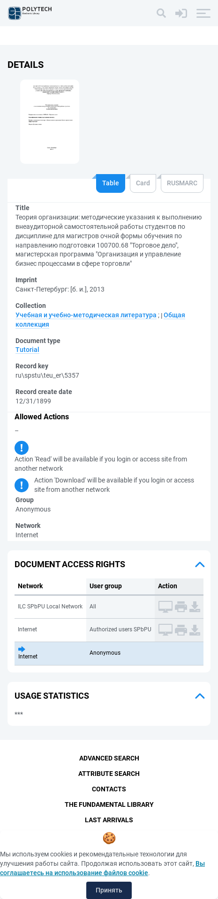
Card (143, 183)
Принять (109, 890)
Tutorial (27, 349)
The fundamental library (109, 804)
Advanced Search (109, 758)
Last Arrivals (109, 820)
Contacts (109, 789)
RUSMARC (182, 183)
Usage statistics (52, 696)
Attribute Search (109, 773)
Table (110, 183)
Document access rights (70, 564)
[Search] (161, 13)
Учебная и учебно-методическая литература (86, 315)
